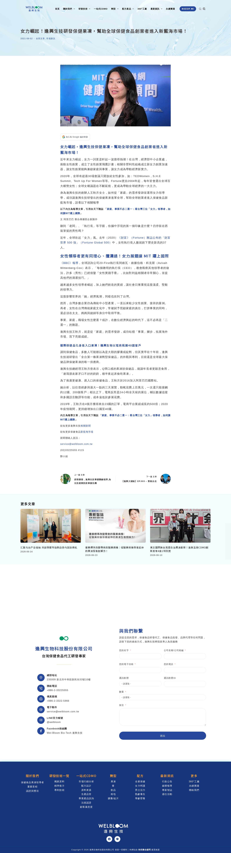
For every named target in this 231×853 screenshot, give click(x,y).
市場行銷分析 (86, 781)
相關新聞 (86, 426)
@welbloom (54, 722)
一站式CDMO (101, 9)
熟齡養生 (140, 794)
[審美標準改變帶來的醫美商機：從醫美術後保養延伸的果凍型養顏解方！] (115, 526)
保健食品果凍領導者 (32, 782)
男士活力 (140, 790)
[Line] (117, 839)
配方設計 (86, 786)
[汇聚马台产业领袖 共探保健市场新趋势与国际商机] (50, 526)
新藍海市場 (87, 432)
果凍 (113, 781)
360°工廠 (142, 9)
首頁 (57, 9)
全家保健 (140, 781)
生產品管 (86, 794)
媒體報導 (167, 786)
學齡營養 (140, 798)
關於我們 (69, 9)
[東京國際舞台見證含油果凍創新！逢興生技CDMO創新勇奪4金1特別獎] (180, 526)
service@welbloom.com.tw (76, 444)
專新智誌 (167, 790)
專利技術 (59, 790)
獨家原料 (59, 781)
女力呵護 (140, 786)
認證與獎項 (32, 791)
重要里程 (32, 786)
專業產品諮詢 (86, 798)
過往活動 (167, 794)
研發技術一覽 (59, 776)
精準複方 (59, 786)
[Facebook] (109, 839)
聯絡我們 (188, 8)
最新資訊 (157, 9)
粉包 (113, 794)
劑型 (115, 9)
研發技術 (85, 9)
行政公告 (167, 781)
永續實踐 (170, 9)
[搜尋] (200, 9)
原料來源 (86, 790)
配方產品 (128, 9)
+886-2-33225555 (57, 690)
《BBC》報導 (69, 262)
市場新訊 (50, 38)
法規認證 (86, 802)
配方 (140, 776)
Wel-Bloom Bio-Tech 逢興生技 (65, 733)
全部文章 (40, 38)
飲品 (113, 790)
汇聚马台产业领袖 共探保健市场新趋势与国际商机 (48, 547)
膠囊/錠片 (113, 798)
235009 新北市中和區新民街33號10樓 (69, 679)
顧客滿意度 (86, 807)
